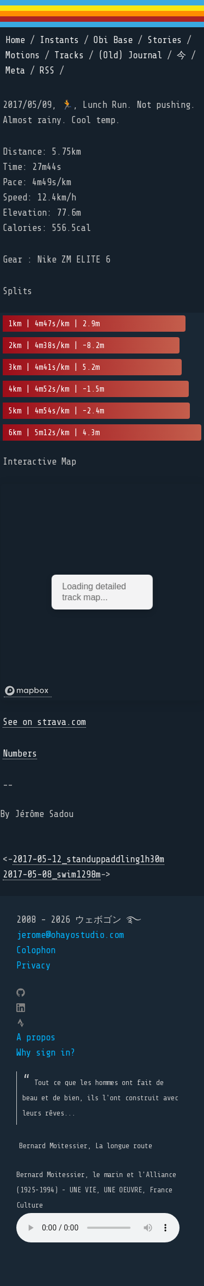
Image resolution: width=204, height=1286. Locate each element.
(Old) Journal (130, 55)
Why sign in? (45, 1052)
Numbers (20, 753)
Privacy (33, 965)
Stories (164, 40)
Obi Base (113, 40)
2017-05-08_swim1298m (52, 874)
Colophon (35, 950)
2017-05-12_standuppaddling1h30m (88, 859)
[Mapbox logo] (28, 691)
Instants (59, 40)
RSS (47, 70)
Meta (15, 70)
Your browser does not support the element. (98, 1227)
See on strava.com (44, 722)
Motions (22, 55)
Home (15, 40)
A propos (35, 1037)
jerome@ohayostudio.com (70, 935)
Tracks (69, 55)
